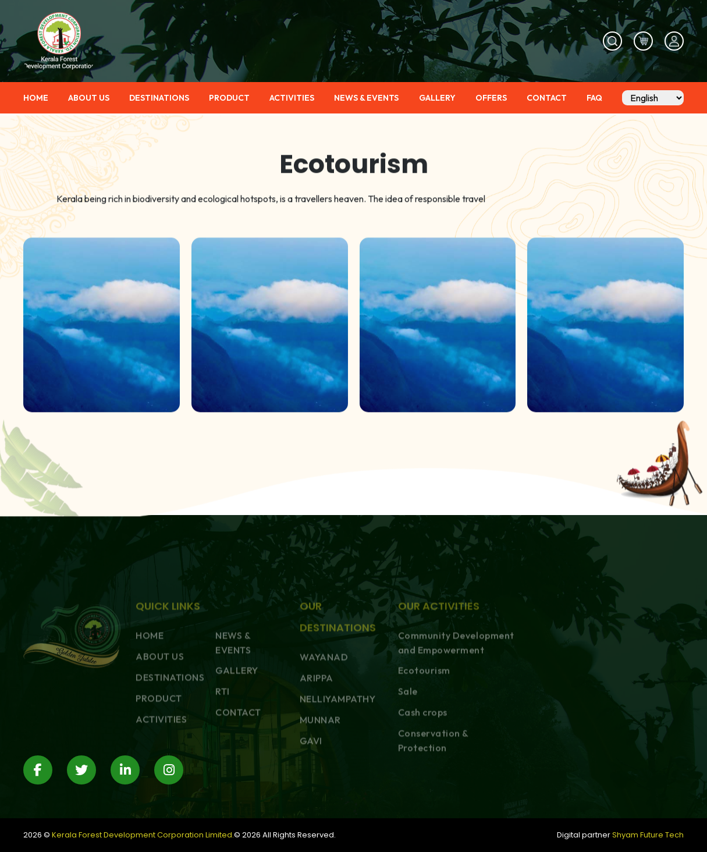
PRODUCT (229, 98)
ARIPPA (316, 715)
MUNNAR (320, 757)
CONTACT (547, 98)
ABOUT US (88, 98)
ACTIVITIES (291, 98)
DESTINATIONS (159, 98)
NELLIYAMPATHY (338, 736)
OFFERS (491, 98)
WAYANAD (324, 694)
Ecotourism (424, 707)
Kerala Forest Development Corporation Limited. (143, 834)
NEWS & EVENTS (366, 98)
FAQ (594, 98)
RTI (222, 728)
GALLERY (437, 98)
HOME (35, 98)
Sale (408, 728)
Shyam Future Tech (648, 834)
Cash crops (422, 749)
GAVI (311, 778)
